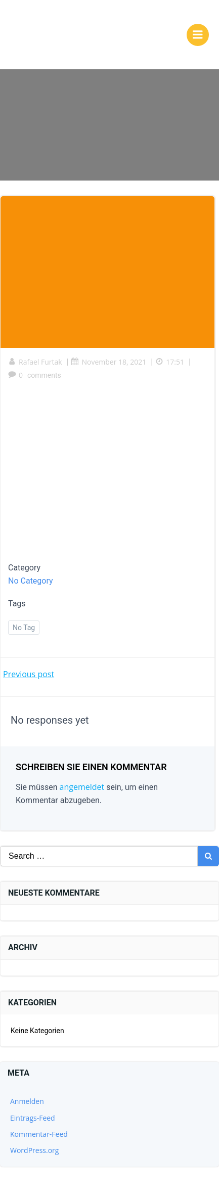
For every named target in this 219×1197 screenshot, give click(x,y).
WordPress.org (34, 1150)
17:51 (169, 362)
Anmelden (27, 1101)
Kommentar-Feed (39, 1134)
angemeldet (82, 786)
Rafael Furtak (35, 362)
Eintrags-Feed (32, 1118)
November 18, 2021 (108, 362)
